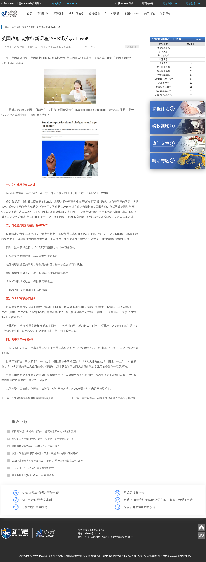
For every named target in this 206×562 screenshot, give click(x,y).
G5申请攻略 (76, 13)
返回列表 (132, 46)
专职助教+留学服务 (35, 507)
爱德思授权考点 (134, 492)
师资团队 (58, 13)
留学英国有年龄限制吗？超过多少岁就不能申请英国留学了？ (44, 438)
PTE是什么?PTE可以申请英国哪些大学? (33, 468)
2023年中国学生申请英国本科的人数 (32, 398)
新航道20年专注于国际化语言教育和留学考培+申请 (158, 500)
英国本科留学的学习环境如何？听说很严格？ (35, 446)
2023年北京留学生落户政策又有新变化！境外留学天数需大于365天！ (48, 460)
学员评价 (165, 13)
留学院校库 (147, 3)
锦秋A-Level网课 (124, 3)
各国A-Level (131, 13)
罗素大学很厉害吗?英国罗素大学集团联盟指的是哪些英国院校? (45, 453)
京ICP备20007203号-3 (135, 556)
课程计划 (42, 13)
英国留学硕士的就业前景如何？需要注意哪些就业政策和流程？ (117, 398)
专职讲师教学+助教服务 (139, 507)
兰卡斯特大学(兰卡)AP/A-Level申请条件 (33, 475)
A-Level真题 (112, 13)
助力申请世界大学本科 (37, 500)
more (198, 39)
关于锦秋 (149, 13)
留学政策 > (17, 27)
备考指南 (94, 13)
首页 (29, 13)
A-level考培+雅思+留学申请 (40, 492)
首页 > (8, 27)
